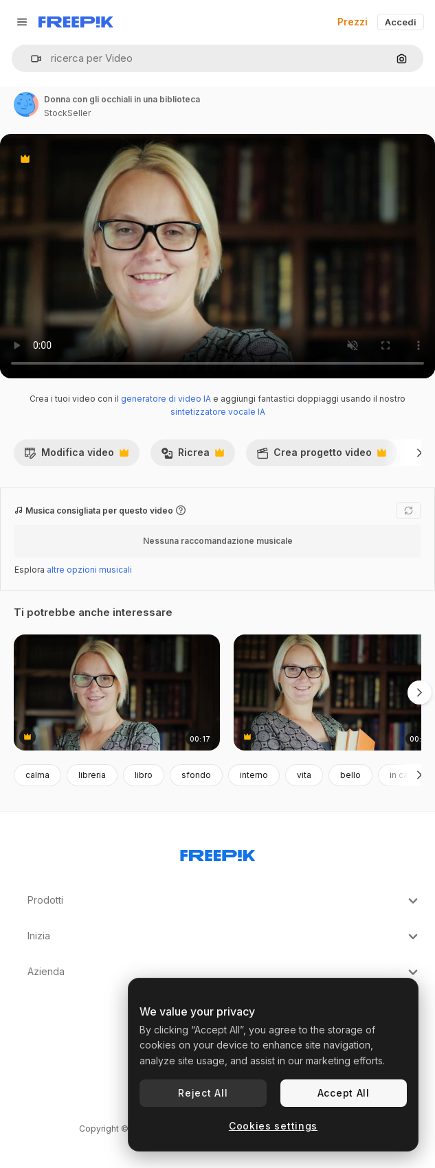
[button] (30, 59)
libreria (92, 775)
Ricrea (192, 456)
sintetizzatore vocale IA (217, 411)
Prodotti (224, 901)
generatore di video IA (166, 398)
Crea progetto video (321, 456)
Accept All (343, 1093)
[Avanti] (420, 452)
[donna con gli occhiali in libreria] (117, 692)
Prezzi (352, 21)
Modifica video (76, 456)
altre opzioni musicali (89, 569)
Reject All (202, 1093)
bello (350, 775)
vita (304, 775)
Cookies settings (273, 1126)
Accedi (400, 21)
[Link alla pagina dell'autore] (26, 104)
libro (144, 775)
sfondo (196, 775)
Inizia (224, 936)
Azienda (224, 972)
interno (254, 775)
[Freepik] (75, 21)
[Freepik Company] (217, 852)
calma (37, 775)
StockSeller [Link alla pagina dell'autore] (67, 113)
